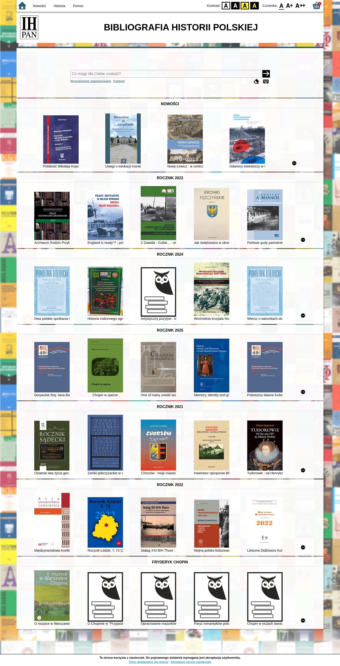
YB (244, 5)
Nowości (39, 6)
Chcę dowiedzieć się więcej (148, 662)
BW (235, 5)
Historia (59, 6)
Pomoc (78, 6)
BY (254, 5)
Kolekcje (119, 81)
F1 (289, 5)
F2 (300, 5)
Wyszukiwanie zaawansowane (90, 81)
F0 (281, 5)
